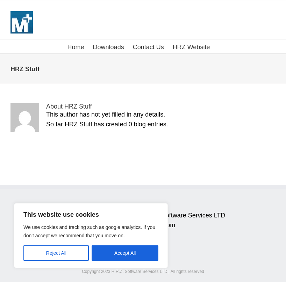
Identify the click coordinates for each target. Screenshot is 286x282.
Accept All (125, 253)
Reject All (56, 253)
